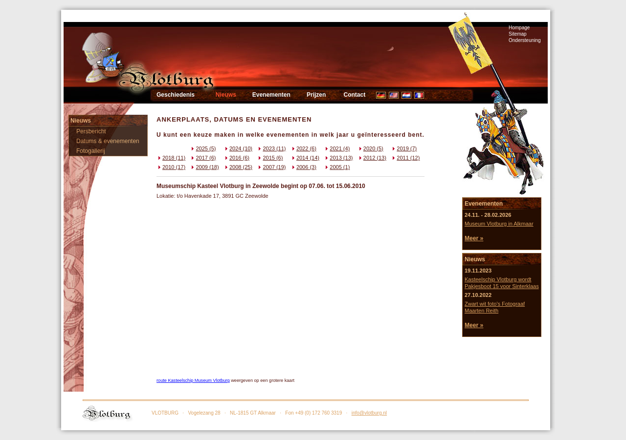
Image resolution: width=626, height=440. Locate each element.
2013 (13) (338, 158)
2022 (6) (303, 148)
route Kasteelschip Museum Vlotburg (193, 380)
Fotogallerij (90, 150)
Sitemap (518, 34)
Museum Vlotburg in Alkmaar (499, 224)
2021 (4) (337, 148)
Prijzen (316, 94)
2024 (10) (238, 148)
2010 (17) (170, 167)
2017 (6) (203, 158)
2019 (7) (404, 148)
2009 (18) (204, 167)
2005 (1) (337, 167)
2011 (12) (405, 158)
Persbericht (91, 131)
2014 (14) (305, 158)
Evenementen (271, 94)
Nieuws (226, 94)
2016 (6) (236, 158)
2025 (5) (203, 148)
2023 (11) (271, 148)
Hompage (519, 27)
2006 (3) (303, 167)
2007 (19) (271, 167)
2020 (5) (370, 148)
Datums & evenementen (107, 141)
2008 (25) (238, 167)
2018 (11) (170, 158)
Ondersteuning (525, 40)
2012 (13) (372, 158)
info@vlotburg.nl (369, 413)
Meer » (474, 238)
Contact (354, 94)
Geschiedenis (175, 94)
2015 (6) (270, 158)
